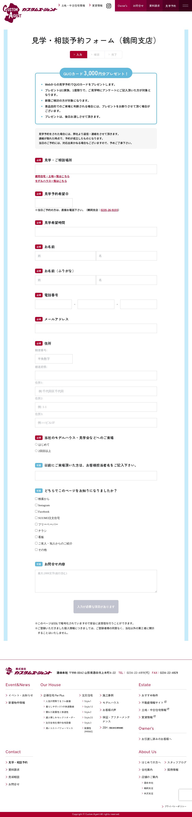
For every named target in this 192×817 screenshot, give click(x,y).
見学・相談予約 (18, 762)
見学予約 (170, 6)
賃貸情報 (96, 5)
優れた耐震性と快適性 (57, 711)
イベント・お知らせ (20, 695)
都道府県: (41, 366)
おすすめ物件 (150, 695)
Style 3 (88, 722)
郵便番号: (41, 350)
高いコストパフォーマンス (59, 728)
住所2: (39, 398)
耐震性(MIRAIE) (88, 729)
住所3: (39, 414)
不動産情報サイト (154, 702)
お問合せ (138, 5)
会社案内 (147, 770)
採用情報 (172, 770)
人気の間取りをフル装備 (58, 701)
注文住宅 (87, 695)
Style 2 (87, 711)
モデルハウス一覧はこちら (51, 181)
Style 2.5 (88, 717)
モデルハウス (111, 702)
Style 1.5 (88, 706)
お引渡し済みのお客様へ (157, 739)
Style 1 (87, 701)
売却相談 (13, 777)
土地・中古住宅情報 (71, 5)
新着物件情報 (16, 702)
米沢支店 (148, 793)
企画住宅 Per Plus (53, 695)
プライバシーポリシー (175, 806)
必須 (39, 160)
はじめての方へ (151, 762)
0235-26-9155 (109, 210)
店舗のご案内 (150, 777)
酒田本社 (148, 782)
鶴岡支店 (148, 788)
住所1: (39, 382)
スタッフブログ (176, 762)
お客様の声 (109, 710)
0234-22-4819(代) (138, 673)
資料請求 (154, 5)
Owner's (122, 5)
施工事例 (108, 695)
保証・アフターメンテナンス (116, 719)
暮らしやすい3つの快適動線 (60, 706)
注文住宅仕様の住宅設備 (58, 722)
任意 (39, 465)
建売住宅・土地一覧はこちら (52, 176)
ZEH (113, 727)
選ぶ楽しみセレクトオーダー (60, 717)
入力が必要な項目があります (96, 606)
